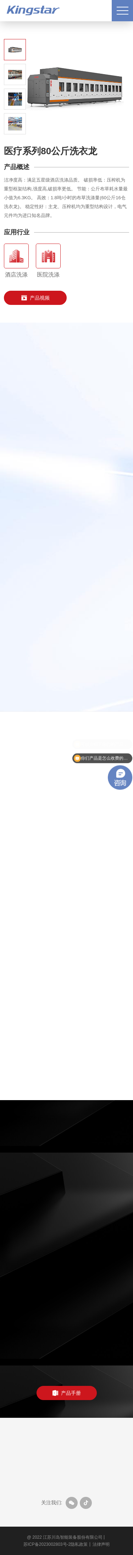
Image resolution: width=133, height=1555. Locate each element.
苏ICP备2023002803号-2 (47, 1544)
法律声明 (101, 1544)
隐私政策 (79, 1544)
